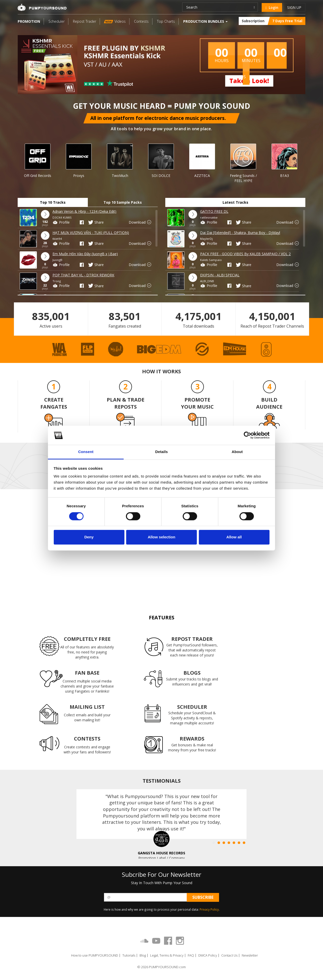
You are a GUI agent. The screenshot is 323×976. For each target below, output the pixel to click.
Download (140, 222)
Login (271, 7)
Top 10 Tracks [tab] (53, 202)
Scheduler (56, 21)
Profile (61, 222)
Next (315, 157)
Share (96, 222)
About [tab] (237, 452)
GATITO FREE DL (214, 211)
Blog (143, 955)
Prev (7, 157)
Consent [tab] (86, 452)
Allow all (234, 537)
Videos (115, 21)
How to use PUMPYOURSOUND (94, 955)
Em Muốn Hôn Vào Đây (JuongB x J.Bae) (85, 253)
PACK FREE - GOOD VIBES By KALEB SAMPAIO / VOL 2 (245, 253)
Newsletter (250, 955)
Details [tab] (161, 452)
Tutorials (128, 955)
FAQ (191, 955)
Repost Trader (84, 21)
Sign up (294, 7)
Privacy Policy (209, 909)
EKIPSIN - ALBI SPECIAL (219, 275)
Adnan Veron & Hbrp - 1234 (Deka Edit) (84, 211)
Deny (89, 537)
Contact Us (229, 955)
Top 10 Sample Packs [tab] (122, 202)
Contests (141, 21)
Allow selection (161, 537)
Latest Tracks (235, 202)
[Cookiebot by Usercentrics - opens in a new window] (247, 435)
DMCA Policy (207, 955)
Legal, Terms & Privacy (166, 955)
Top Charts (166, 21)
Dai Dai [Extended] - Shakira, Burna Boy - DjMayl (240, 232)
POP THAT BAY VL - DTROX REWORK (83, 275)
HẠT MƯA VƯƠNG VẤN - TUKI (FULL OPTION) (90, 232)
